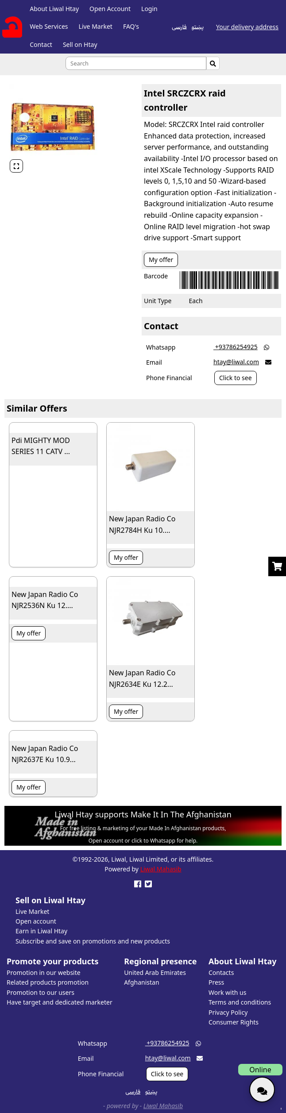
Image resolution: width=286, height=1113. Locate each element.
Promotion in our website (44, 972)
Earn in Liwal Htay (41, 931)
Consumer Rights (234, 1022)
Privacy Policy (228, 1012)
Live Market (95, 26)
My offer (161, 259)
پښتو (198, 26)
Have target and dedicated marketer (59, 1002)
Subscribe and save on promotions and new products (92, 941)
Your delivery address (247, 27)
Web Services (49, 26)
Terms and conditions (240, 1002)
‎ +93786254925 (235, 347)
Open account (35, 921)
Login (149, 8)
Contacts (221, 972)
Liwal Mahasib (161, 869)
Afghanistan (141, 982)
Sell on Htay (80, 44)
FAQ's (131, 26)
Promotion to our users (40, 992)
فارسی (179, 26)
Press (216, 982)
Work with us (227, 992)
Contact (41, 44)
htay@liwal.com (236, 362)
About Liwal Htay (54, 8)
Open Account (110, 8)
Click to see (235, 378)
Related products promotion (48, 982)
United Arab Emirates (155, 972)
